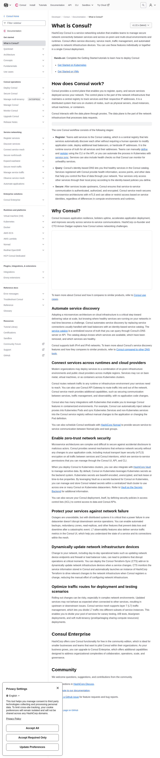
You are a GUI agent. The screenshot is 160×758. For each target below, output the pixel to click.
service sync (62, 157)
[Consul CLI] (76, 5)
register (64, 153)
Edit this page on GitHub (65, 710)
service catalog (60, 331)
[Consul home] (20, 5)
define (144, 149)
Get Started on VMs (68, 71)
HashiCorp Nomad (111, 425)
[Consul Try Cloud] (103, 5)
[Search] (143, 5)
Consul (67, 17)
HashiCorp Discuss (83, 684)
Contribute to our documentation (72, 690)
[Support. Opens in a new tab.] (24, 349)
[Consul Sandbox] (87, 5)
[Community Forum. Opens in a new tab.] (24, 344)
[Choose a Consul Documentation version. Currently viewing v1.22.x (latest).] (141, 25)
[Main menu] (7, 5)
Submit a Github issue (67, 697)
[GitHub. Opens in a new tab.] (24, 355)
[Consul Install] (32, 5)
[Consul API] (69, 5)
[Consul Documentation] (57, 5)
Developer (56, 17)
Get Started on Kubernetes (72, 65)
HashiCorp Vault (142, 467)
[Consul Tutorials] (43, 5)
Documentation (79, 17)
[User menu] (152, 5)
